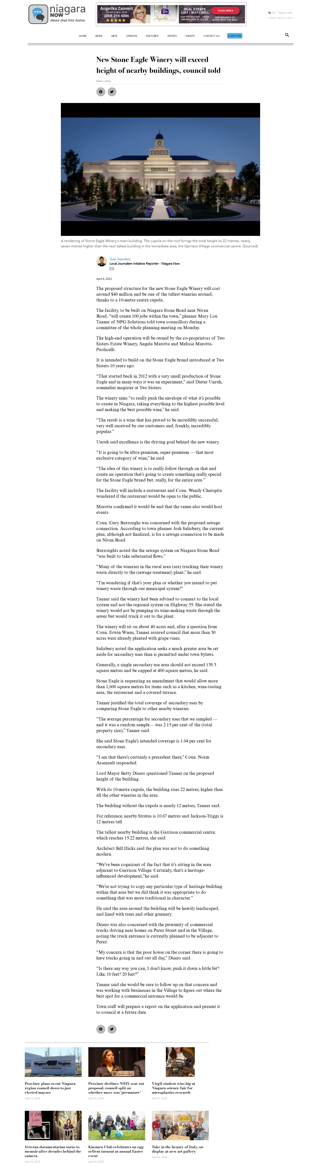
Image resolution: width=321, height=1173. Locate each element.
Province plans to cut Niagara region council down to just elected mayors (50, 1088)
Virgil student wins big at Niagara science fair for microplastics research (173, 1088)
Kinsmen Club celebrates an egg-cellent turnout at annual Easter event (116, 1151)
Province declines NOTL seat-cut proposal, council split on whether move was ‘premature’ (116, 1088)
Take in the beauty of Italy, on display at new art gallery (177, 1149)
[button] (287, 36)
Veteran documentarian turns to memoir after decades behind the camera (53, 1151)
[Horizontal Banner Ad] (171, 14)
